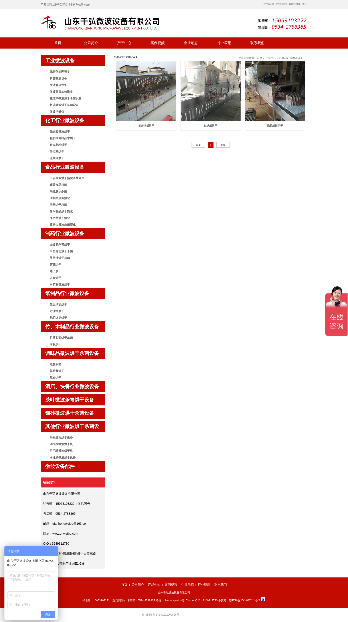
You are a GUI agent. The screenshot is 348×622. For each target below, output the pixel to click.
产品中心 (124, 43)
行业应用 (224, 43)
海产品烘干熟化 (60, 218)
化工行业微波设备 (64, 120)
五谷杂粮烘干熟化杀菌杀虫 (67, 178)
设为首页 (268, 4)
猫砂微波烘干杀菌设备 (69, 413)
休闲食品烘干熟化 (61, 211)
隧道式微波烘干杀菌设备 (65, 98)
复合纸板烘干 (58, 304)
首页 (57, 43)
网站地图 (294, 4)
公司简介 (91, 43)
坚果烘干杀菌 (58, 204)
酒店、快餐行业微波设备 (72, 386)
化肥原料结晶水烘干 (63, 138)
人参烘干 (55, 278)
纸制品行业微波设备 (67, 293)
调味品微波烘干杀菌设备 (72, 353)
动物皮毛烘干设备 (61, 437)
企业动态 (191, 43)
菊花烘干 (55, 264)
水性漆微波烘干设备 (63, 457)
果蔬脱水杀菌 (58, 191)
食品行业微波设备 (64, 167)
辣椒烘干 (55, 377)
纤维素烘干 (57, 151)
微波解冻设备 (58, 85)
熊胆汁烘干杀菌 (60, 258)
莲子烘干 (55, 271)
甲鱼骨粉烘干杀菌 (61, 251)
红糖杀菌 (55, 364)
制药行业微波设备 (64, 233)
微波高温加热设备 (61, 91)
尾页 (223, 145)
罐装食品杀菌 (58, 184)
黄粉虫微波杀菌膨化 (63, 224)
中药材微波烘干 (60, 284)
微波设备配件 (60, 466)
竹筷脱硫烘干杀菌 (61, 337)
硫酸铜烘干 (57, 158)
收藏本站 (281, 4)
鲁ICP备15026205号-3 (245, 600)
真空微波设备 (58, 78)
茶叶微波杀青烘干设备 (69, 400)
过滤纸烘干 (57, 311)
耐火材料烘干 (58, 145)
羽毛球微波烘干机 (61, 450)
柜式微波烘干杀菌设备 (64, 105)
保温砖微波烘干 (60, 131)
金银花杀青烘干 (60, 244)
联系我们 (257, 43)
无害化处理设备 (60, 71)
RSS (304, 4)
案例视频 (157, 43)
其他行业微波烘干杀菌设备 (72, 428)
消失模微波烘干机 (61, 444)
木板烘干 (55, 344)
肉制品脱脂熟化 (60, 198)
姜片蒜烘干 (57, 371)
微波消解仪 (57, 111)
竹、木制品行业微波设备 (72, 326)
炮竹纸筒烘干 (58, 317)
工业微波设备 (60, 60)
